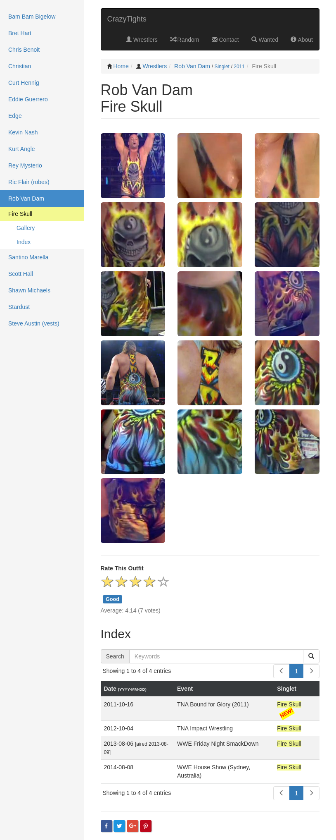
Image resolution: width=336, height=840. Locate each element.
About (302, 39)
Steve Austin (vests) (33, 323)
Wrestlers (142, 39)
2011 (239, 66)
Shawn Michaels (29, 290)
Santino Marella (28, 257)
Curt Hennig (23, 82)
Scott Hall (20, 273)
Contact (225, 39)
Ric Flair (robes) (29, 182)
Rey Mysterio (25, 165)
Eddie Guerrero (28, 99)
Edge (15, 115)
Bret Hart (19, 33)
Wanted (265, 39)
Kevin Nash (23, 132)
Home (120, 66)
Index (24, 242)
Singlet (221, 66)
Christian (19, 66)
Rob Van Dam (192, 66)
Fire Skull (20, 214)
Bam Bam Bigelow (31, 16)
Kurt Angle (21, 149)
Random (184, 39)
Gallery (26, 228)
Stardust (19, 307)
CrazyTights (127, 19)
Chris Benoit (24, 49)
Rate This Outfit (122, 568)
